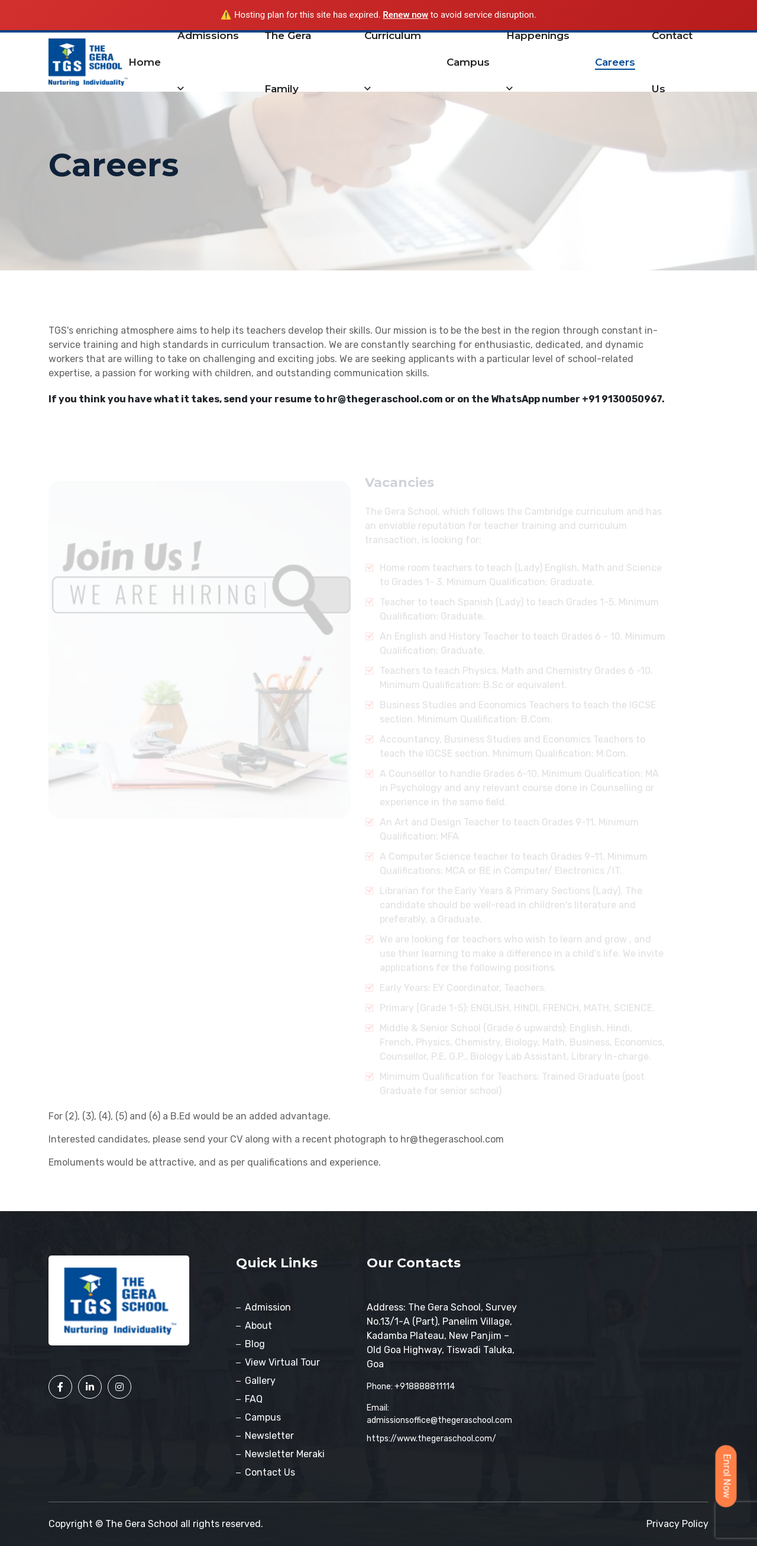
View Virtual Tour (282, 1362)
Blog (255, 1344)
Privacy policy (677, 1523)
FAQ (254, 1399)
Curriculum (392, 62)
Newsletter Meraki (285, 1454)
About (258, 1325)
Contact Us (270, 1472)
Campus (468, 62)
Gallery (260, 1380)
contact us (672, 62)
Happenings (538, 62)
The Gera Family (287, 62)
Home (144, 62)
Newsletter (269, 1435)
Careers (615, 62)
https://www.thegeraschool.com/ (431, 1439)
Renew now (405, 14)
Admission (268, 1307)
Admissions (208, 62)
